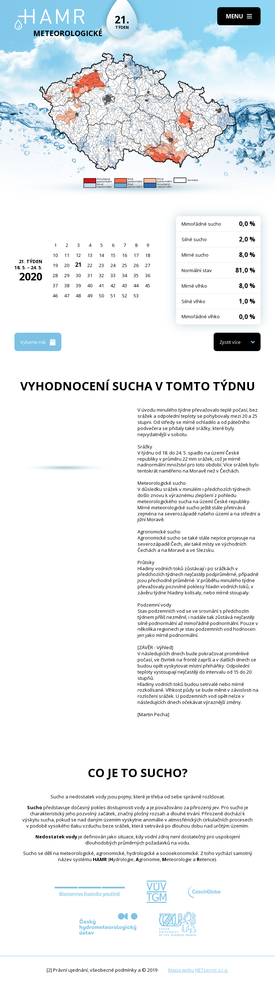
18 (147, 255)
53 (136, 295)
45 (147, 285)
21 (78, 265)
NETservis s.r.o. (211, 970)
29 (66, 275)
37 (55, 285)
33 (112, 275)
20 (66, 265)
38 (66, 285)
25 (124, 265)
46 (55, 295)
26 (136, 265)
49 (89, 295)
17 (136, 255)
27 (147, 265)
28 (55, 275)
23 (101, 265)
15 (112, 255)
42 (112, 285)
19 (55, 265)
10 (55, 255)
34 (124, 275)
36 (147, 275)
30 (78, 275)
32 (101, 275)
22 (89, 265)
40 (89, 285)
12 (78, 255)
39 (78, 285)
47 (66, 295)
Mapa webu (181, 970)
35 (136, 275)
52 (124, 295)
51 (112, 295)
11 (66, 255)
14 (101, 255)
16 (124, 255)
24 (112, 265)
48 (78, 295)
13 (89, 255)
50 (101, 295)
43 (124, 285)
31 (89, 275)
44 (136, 285)
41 (101, 285)
